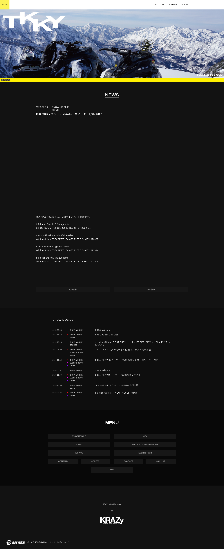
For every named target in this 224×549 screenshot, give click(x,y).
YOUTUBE (184, 5)
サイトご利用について (59, 542)
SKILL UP (160, 461)
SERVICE (79, 453)
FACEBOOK (172, 5)
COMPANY (63, 461)
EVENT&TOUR (145, 453)
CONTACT (128, 461)
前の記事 (151, 289)
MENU (4, 5)
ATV (145, 436)
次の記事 (73, 289)
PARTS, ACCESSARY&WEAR (145, 444)
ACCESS (95, 461)
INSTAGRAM (159, 5)
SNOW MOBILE (79, 436)
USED (78, 444)
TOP (112, 470)
